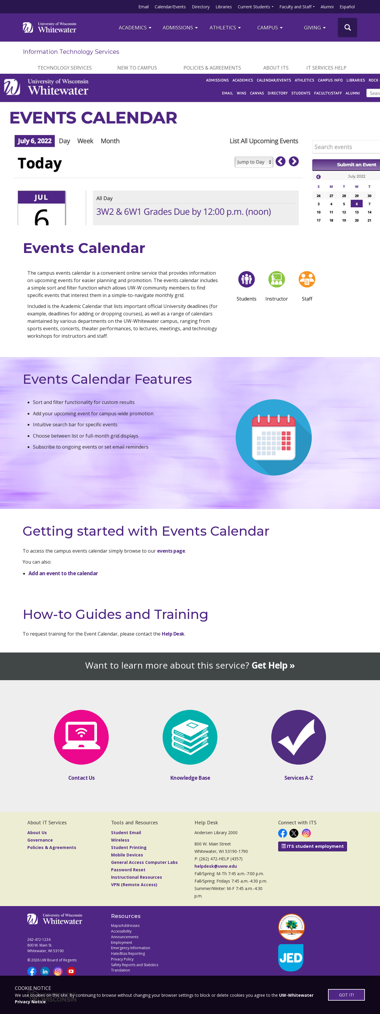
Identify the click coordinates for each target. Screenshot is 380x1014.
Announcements (124, 936)
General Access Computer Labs (144, 862)
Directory (201, 7)
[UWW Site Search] (347, 27)
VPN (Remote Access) (134, 884)
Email (143, 7)
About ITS (276, 68)
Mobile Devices (127, 855)
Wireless (120, 840)
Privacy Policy (122, 959)
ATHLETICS (226, 27)
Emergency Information (130, 947)
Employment (121, 942)
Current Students (254, 7)
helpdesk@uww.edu (215, 866)
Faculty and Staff (295, 7)
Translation (120, 970)
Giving (315, 27)
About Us (37, 832)
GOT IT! (346, 995)
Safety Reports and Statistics (134, 964)
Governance (40, 840)
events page (170, 551)
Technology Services (64, 68)
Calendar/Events (170, 7)
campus (270, 27)
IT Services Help (326, 68)
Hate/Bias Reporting (128, 953)
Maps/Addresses (125, 925)
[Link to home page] (49, 27)
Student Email (126, 832)
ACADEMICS (135, 27)
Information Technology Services (71, 51)
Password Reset (128, 869)
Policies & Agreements (212, 68)
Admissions (181, 27)
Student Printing (129, 847)
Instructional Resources (136, 877)
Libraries (224, 7)
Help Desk (173, 634)
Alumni (327, 7)
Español (347, 7)
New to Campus (137, 68)
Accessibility (121, 931)
